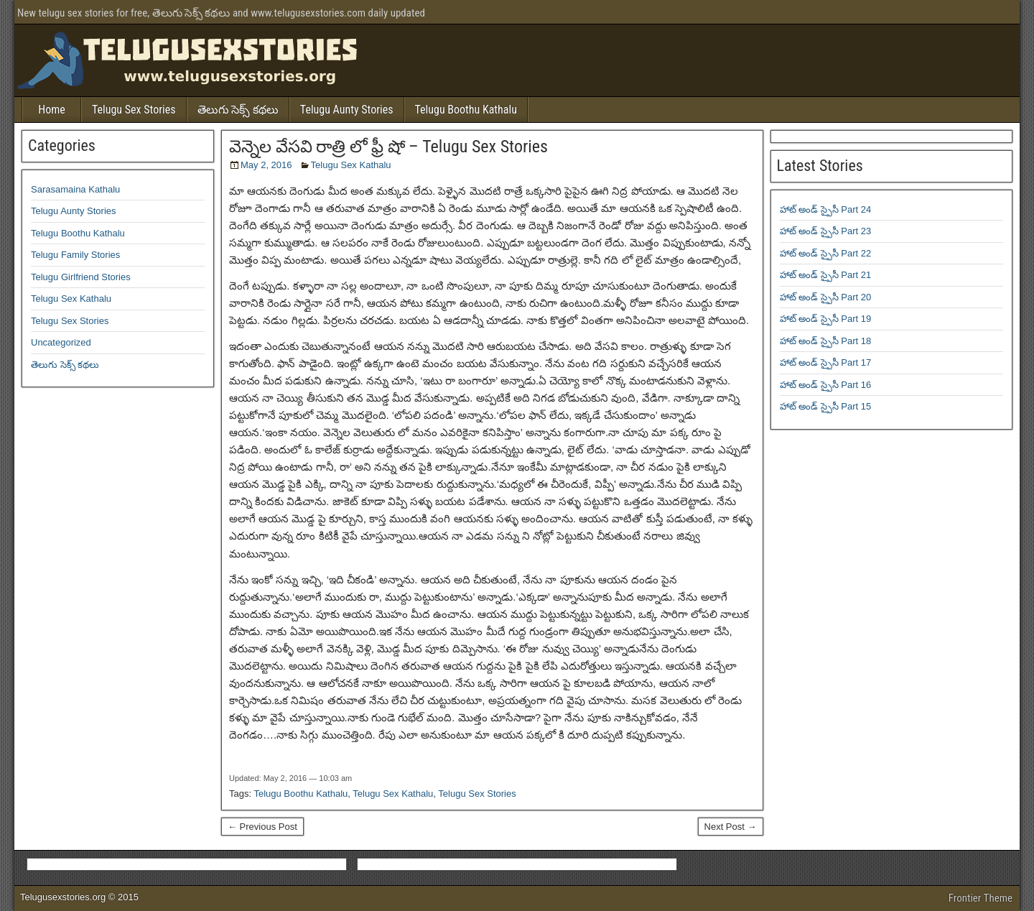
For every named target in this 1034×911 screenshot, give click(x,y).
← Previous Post (262, 826)
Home (51, 109)
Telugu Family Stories (75, 254)
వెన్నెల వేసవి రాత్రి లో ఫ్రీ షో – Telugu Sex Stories (388, 147)
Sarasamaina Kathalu (75, 189)
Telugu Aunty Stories (346, 109)
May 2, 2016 (266, 164)
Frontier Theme (980, 898)
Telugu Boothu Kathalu (466, 109)
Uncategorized (61, 342)
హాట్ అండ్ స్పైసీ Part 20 (826, 297)
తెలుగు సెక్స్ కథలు (238, 109)
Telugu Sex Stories (134, 109)
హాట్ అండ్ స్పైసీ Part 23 (826, 231)
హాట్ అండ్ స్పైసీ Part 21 (826, 274)
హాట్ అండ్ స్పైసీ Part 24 (826, 209)
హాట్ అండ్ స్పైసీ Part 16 (826, 384)
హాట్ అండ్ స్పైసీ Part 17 (826, 362)
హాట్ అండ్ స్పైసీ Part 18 (826, 341)
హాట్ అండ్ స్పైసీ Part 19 (826, 318)
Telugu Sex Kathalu (351, 164)
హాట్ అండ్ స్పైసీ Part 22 (826, 253)
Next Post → (730, 826)
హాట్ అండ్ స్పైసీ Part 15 (826, 406)
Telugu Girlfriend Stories (81, 277)
